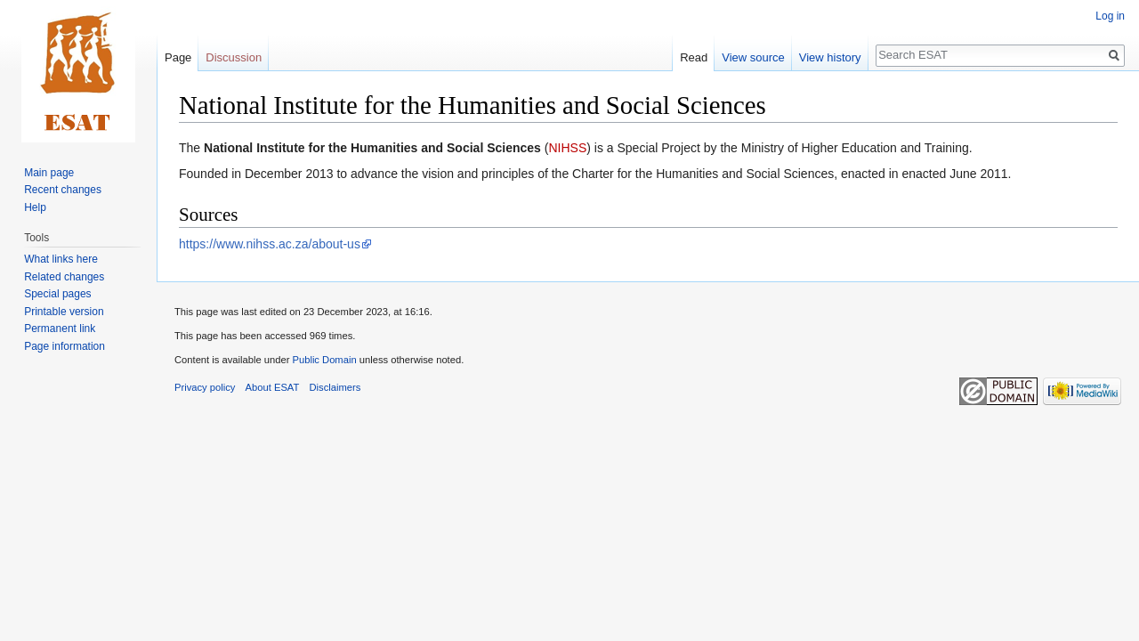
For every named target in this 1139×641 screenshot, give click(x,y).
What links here (61, 259)
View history (830, 57)
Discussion (234, 57)
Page (178, 57)
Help (35, 207)
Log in (1110, 16)
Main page (49, 172)
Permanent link (59, 328)
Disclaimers (335, 387)
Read (693, 57)
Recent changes (62, 189)
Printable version (63, 311)
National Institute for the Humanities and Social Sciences (372, 148)
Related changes (64, 277)
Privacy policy (204, 387)
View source (753, 57)
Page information (64, 346)
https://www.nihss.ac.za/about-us (269, 244)
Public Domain (324, 359)
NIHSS (567, 148)
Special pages (57, 294)
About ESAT (273, 387)
